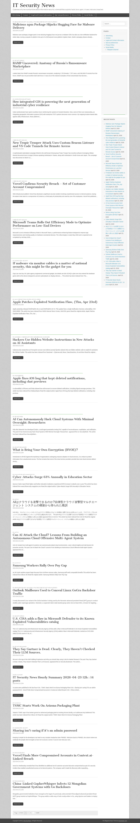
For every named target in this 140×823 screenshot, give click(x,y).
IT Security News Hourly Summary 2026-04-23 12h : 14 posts (53, 679)
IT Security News (34, 5)
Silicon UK (18, 563)
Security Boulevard (20, 447)
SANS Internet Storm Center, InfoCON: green (27, 299)
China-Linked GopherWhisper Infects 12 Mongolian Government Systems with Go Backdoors (49, 785)
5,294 (37, 813)
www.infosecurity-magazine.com (24, 474)
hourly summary (18, 674)
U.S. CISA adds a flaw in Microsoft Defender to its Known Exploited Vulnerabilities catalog (53, 620)
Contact (25, 15)
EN (13, 22)
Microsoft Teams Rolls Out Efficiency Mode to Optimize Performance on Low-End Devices (52, 223)
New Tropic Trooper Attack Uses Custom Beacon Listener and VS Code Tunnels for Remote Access (53, 144)
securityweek (19, 416)
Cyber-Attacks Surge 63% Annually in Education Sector (52, 477)
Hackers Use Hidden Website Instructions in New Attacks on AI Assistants (53, 341)
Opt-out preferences (62, 15)
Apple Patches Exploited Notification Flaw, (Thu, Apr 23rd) (55, 302)
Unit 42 (16, 499)
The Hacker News (20, 752)
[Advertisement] (47, 53)
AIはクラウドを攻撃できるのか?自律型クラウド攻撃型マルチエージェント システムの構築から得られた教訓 (55, 503)
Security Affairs (19, 60)
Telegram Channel (112, 49)
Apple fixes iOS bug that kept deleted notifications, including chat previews (49, 379)
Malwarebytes (19, 375)
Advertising (16, 15)
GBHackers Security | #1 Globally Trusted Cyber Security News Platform (36, 22)
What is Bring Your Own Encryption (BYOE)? (45, 450)
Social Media (88, 15)
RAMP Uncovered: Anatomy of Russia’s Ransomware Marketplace (50, 64)
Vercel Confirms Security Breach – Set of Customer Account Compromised (49, 185)
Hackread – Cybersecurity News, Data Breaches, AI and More (32, 337)
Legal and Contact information (41, 15)
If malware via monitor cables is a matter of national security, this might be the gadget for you (50, 265)
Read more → (18, 42)
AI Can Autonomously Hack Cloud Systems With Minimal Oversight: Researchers (53, 420)
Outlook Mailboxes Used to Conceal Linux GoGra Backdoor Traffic (54, 592)
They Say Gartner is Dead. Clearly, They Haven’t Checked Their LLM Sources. (54, 650)
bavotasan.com (123, 821)
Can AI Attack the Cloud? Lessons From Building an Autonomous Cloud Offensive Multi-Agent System (50, 536)
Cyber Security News (19, 140)
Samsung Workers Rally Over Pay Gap (40, 565)
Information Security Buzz (22, 99)
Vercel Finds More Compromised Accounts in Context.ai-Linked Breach (53, 757)
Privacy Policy (76, 15)
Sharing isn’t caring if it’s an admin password (45, 730)
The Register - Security (21, 260)
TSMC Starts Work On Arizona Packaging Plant (46, 705)
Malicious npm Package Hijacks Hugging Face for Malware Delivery (54, 26)
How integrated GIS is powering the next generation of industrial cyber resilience (51, 103)
